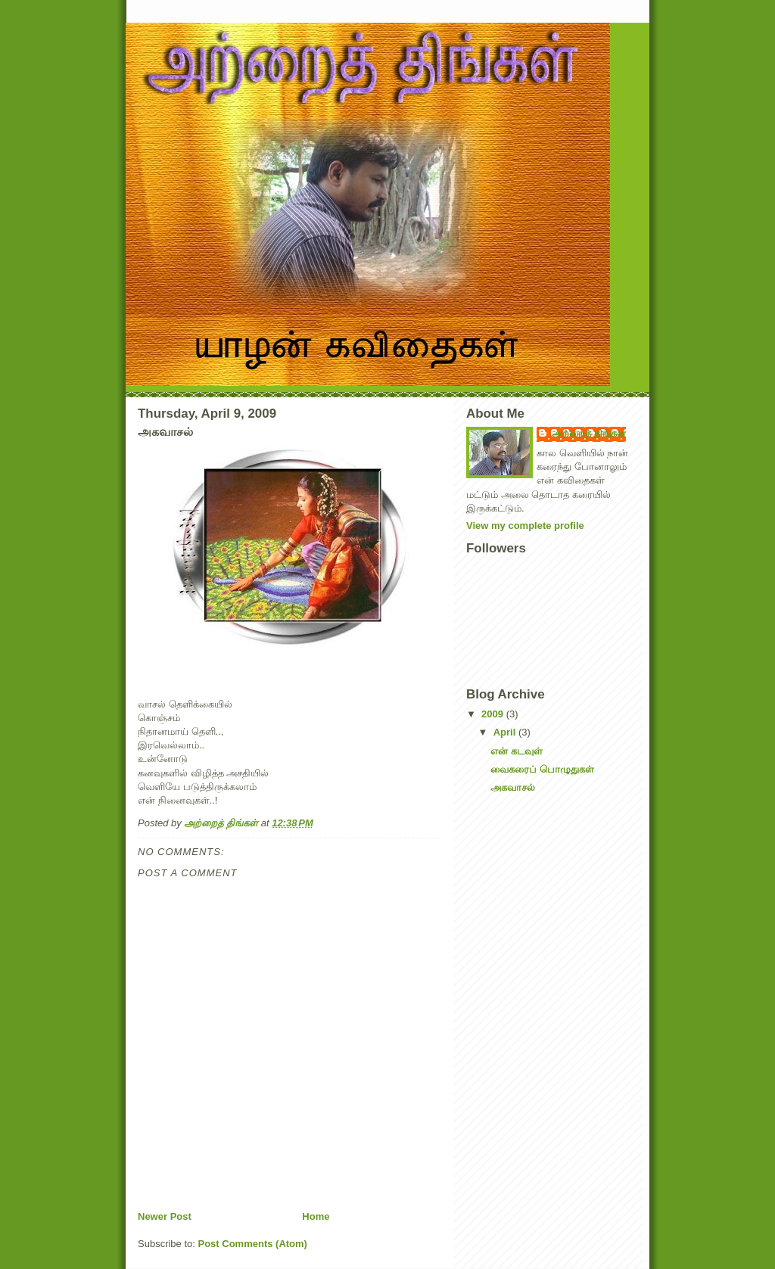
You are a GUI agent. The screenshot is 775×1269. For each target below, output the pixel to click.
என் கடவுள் (516, 751)
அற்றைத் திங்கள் (589, 433)
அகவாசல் (512, 787)
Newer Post (164, 1216)
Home (315, 1216)
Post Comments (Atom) (252, 1243)
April (505, 732)
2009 (493, 714)
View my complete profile (525, 525)
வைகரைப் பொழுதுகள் (542, 769)
